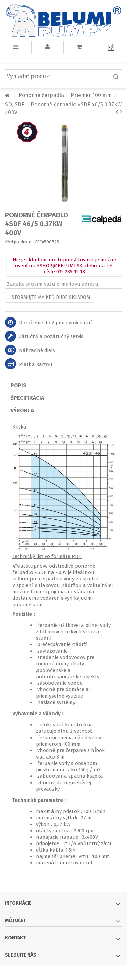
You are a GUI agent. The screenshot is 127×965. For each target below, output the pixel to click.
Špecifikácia (27, 398)
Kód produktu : (19, 241)
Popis (18, 385)
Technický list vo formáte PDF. (47, 556)
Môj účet (15, 920)
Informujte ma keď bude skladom (49, 297)
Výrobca (22, 410)
